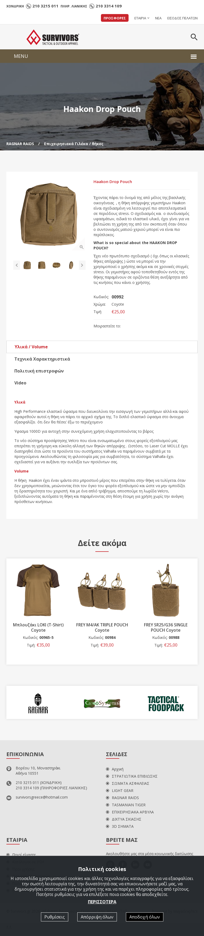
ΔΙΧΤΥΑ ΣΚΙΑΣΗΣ (123, 819)
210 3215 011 (45, 5)
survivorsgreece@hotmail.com (42, 797)
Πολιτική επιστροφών (39, 372)
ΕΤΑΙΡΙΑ (140, 18)
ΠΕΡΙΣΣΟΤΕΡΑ (102, 901)
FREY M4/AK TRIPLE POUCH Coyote (136, 628)
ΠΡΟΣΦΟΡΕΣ (115, 18)
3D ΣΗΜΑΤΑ (120, 827)
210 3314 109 (109, 5)
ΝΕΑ (158, 18)
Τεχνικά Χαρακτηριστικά (42, 360)
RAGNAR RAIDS (20, 143)
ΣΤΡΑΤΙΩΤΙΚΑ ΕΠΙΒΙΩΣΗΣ (132, 776)
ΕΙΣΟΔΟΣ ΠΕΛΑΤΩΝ (182, 18)
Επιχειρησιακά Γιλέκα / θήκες (73, 143)
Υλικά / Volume (31, 347)
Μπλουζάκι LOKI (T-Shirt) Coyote (72, 628)
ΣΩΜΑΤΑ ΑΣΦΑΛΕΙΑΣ (127, 784)
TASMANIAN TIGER (126, 805)
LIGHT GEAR (119, 791)
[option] (50, 215)
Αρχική (115, 769)
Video (20, 384)
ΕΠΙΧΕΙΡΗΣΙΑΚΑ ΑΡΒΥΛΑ (130, 812)
